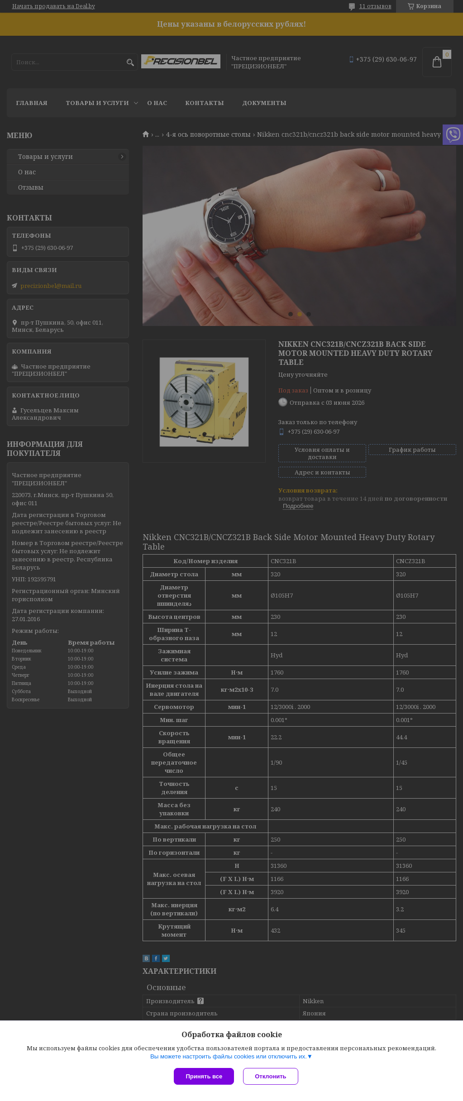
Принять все (204, 1076)
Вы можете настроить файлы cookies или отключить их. (228, 1056)
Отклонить (270, 1076)
